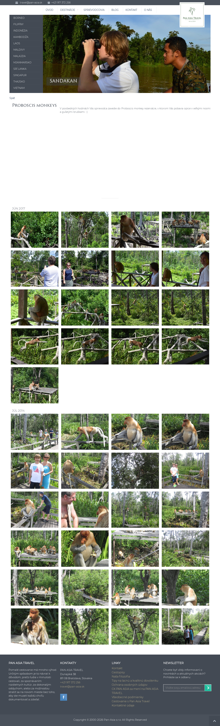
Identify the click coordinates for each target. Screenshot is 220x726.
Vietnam (19, 88)
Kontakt (117, 668)
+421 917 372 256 (60, 2)
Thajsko (19, 81)
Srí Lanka (19, 68)
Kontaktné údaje (123, 705)
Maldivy (19, 49)
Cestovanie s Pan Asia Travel (131, 701)
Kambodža (20, 37)
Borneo (19, 17)
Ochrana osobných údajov (129, 684)
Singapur (19, 75)
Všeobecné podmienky (127, 697)
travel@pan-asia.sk (31, 2)
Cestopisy (118, 672)
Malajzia (19, 56)
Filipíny (18, 24)
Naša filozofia (121, 676)
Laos (16, 43)
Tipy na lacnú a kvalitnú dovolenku (135, 680)
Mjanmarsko (22, 62)
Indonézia (20, 30)
